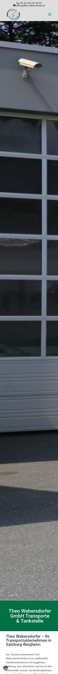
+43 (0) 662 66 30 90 (30, 3)
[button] (5, 668)
